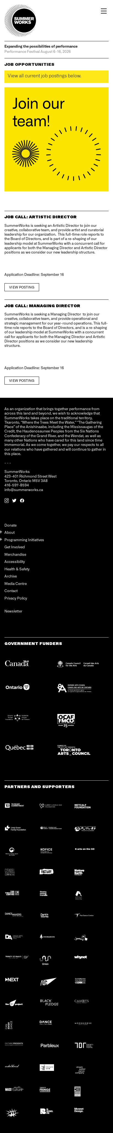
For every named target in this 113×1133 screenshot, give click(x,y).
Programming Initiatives (24, 540)
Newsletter (13, 611)
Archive (10, 576)
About (9, 532)
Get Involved (14, 547)
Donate (10, 525)
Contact (11, 591)
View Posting (21, 287)
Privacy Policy (15, 598)
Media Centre (15, 583)
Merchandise (15, 554)
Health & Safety (16, 569)
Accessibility (14, 561)
